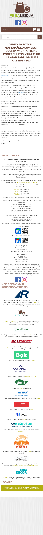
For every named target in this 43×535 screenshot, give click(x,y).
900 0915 (16, 193)
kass (25, 109)
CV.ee (24, 419)
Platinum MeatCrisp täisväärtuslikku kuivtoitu (25, 465)
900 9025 (16, 191)
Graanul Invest (29, 335)
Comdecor (6, 477)
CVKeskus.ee (21, 431)
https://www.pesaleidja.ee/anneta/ (26, 182)
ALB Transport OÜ (7, 347)
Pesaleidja (4, 75)
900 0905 (17, 195)
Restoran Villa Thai (30, 376)
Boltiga (33, 361)
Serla (20, 388)
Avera (38, 398)
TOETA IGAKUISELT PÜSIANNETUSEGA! (22, 488)
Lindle (29, 451)
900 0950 (16, 189)
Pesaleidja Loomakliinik (11, 321)
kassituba (21, 92)
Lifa (31, 409)
